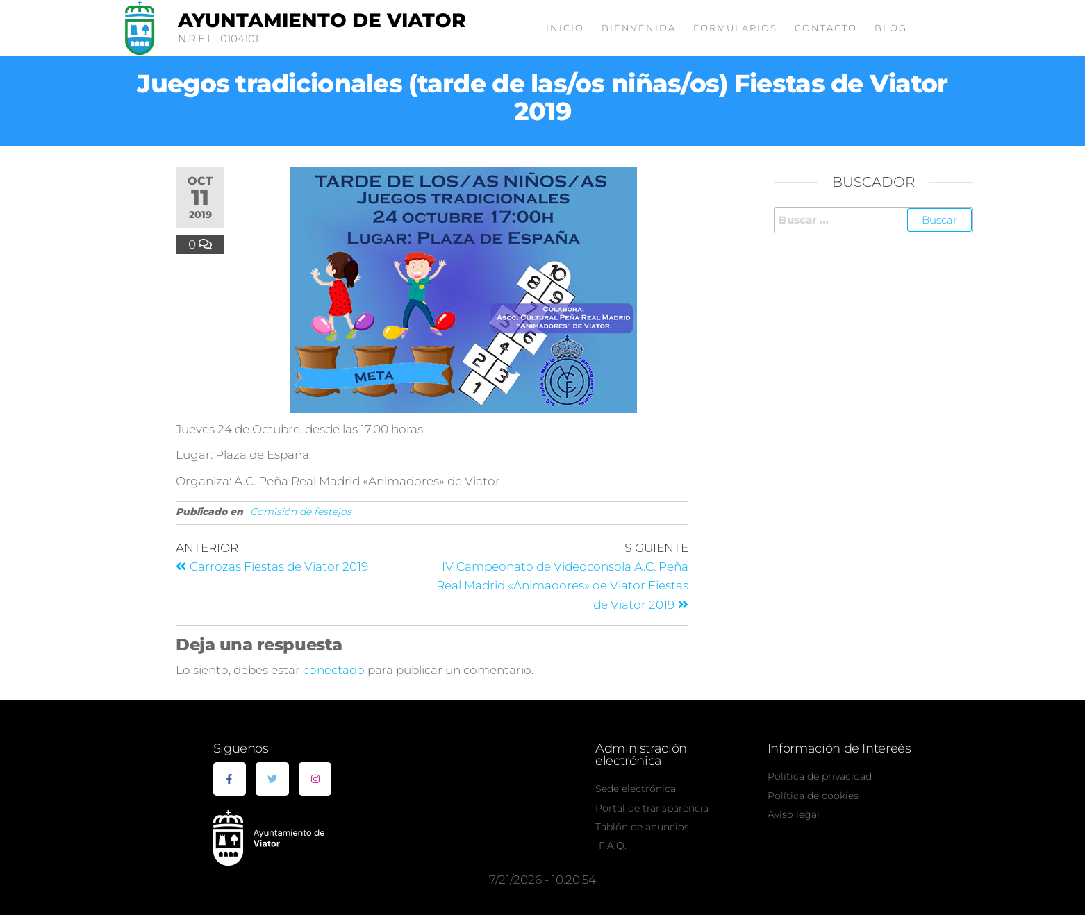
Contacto (826, 27)
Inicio (565, 27)
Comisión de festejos (300, 511)
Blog (891, 27)
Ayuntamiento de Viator (322, 20)
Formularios (735, 27)
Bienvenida (639, 27)
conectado (334, 670)
